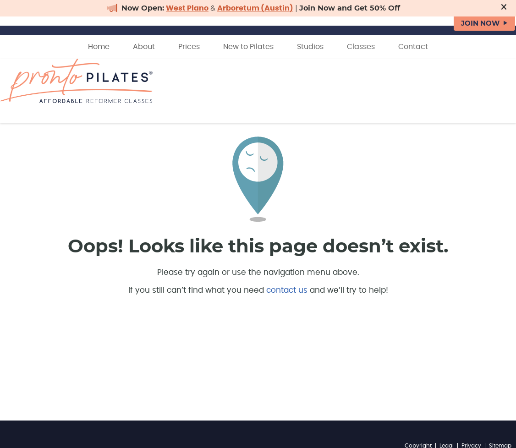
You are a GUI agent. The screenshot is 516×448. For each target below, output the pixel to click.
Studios (310, 46)
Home (99, 46)
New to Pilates (248, 46)
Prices (189, 46)
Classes (361, 46)
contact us (286, 290)
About (144, 46)
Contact (413, 46)
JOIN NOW (480, 23)
